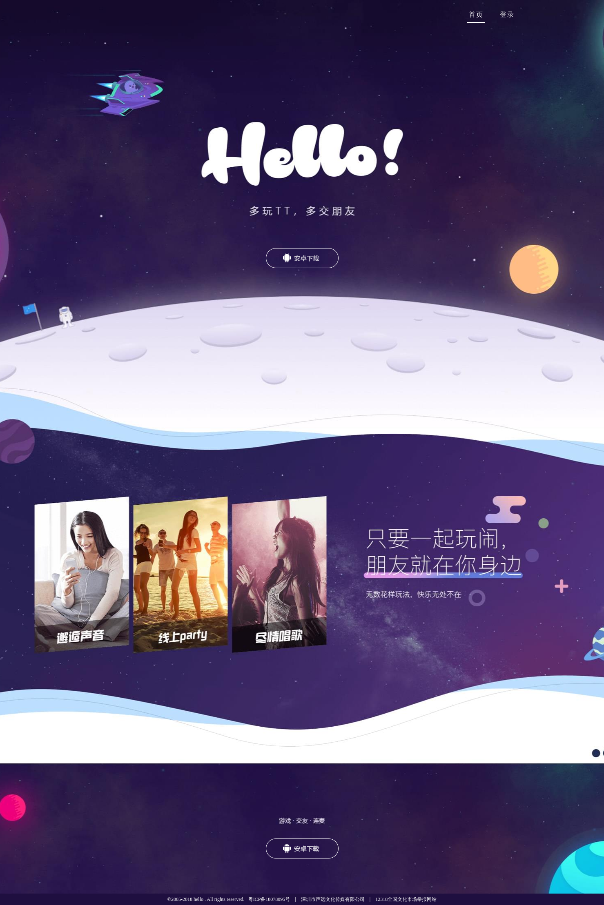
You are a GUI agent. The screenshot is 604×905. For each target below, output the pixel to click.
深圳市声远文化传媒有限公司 (333, 899)
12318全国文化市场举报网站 (406, 899)
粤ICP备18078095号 (269, 899)
